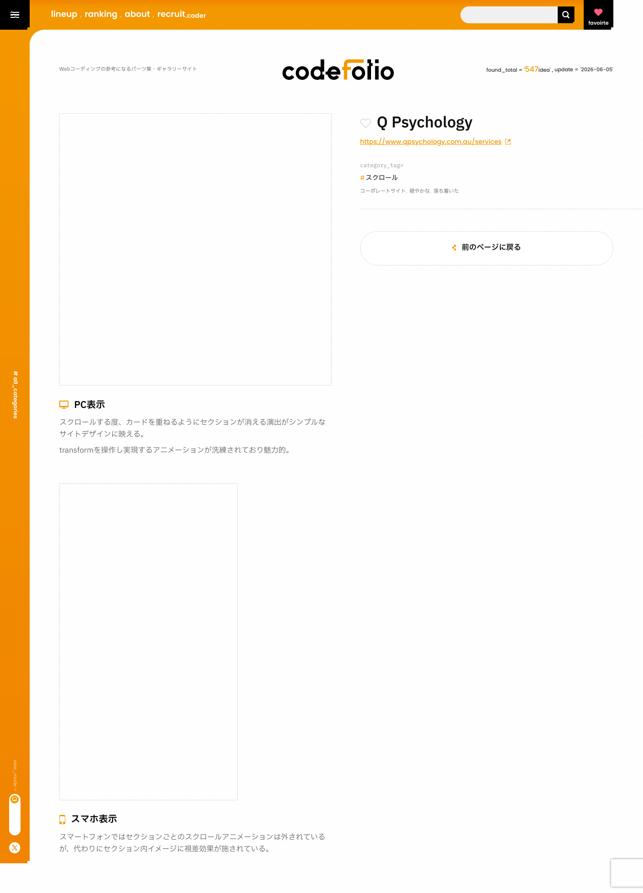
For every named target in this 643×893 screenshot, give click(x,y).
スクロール (382, 178)
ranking (100, 14)
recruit (181, 14)
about (137, 14)
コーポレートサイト (383, 191)
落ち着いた (446, 191)
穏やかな (419, 191)
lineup (64, 14)
